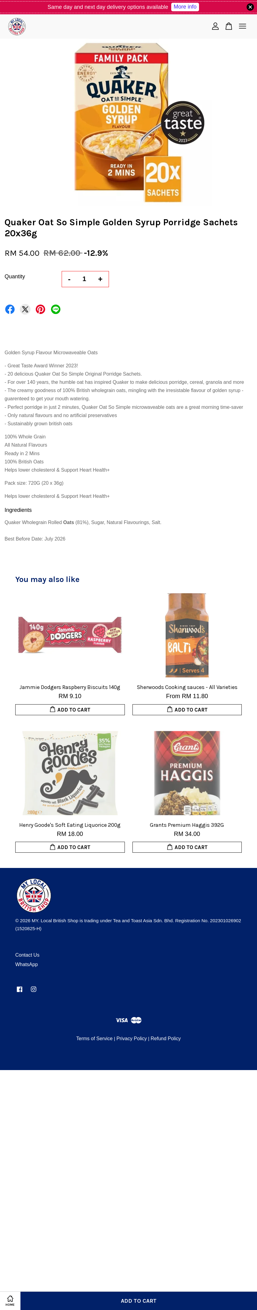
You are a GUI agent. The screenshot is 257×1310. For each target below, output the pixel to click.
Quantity (15, 276)
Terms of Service (94, 1038)
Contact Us (27, 955)
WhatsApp (26, 964)
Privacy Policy (131, 1038)
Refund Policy (165, 1038)
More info (185, 7)
